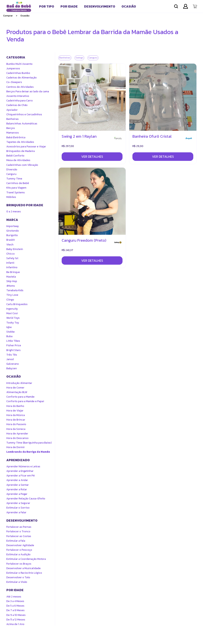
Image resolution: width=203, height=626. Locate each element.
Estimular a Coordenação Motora (26, 558)
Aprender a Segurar (18, 503)
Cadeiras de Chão (17, 105)
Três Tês (11, 354)
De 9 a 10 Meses (16, 615)
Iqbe (9, 327)
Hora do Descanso (17, 438)
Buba (9, 336)
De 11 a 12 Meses (15, 619)
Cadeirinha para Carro (19, 100)
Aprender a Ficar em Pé (20, 475)
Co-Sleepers (14, 82)
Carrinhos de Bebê (17, 183)
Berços (10, 128)
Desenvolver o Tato (18, 577)
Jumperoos (13, 68)
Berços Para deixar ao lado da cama (27, 91)
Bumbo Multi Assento (19, 63)
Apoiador (12, 109)
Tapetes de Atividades (20, 141)
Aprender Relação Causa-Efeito (25, 498)
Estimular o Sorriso (18, 507)
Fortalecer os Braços (18, 563)
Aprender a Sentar (17, 484)
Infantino (11, 267)
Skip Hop (11, 281)
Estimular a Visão (16, 581)
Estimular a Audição (18, 554)
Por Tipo (46, 6)
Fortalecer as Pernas (18, 526)
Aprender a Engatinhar (20, 471)
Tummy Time (14, 178)
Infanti (10, 262)
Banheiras (12, 118)
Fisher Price (13, 345)
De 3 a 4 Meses (15, 601)
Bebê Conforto (15, 155)
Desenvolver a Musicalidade (23, 568)
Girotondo (12, 230)
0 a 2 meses (13, 211)
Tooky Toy (12, 322)
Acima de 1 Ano (15, 624)
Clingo (10, 299)
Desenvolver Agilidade (20, 545)
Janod (10, 359)
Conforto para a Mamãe (20, 396)
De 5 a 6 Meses (15, 605)
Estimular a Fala (15, 540)
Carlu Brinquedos (17, 304)
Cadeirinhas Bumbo (18, 73)
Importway (12, 226)
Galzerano (12, 363)
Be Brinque (13, 272)
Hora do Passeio (16, 424)
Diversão (11, 169)
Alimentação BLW (16, 392)
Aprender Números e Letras (23, 466)
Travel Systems (15, 192)
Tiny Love (12, 294)
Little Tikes (13, 340)
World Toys (13, 317)
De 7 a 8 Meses (15, 610)
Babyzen (11, 368)
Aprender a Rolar (16, 489)
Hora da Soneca (15, 429)
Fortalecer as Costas (18, 536)
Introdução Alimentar (19, 383)
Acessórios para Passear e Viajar (26, 146)
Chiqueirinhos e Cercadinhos (24, 114)
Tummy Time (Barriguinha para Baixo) (29, 442)
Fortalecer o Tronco (18, 531)
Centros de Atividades (20, 86)
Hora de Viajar (14, 410)
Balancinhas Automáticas (21, 123)
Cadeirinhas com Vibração (22, 164)
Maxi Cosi (12, 313)
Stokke (10, 331)
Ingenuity (12, 308)
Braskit (10, 239)
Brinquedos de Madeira (20, 151)
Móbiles (11, 197)
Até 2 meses (13, 596)
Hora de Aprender (17, 433)
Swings (79, 57)
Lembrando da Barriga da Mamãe (28, 451)
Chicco (10, 253)
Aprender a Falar (16, 512)
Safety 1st (12, 258)
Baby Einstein (14, 249)
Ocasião (129, 6)
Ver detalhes (92, 156)
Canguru (11, 174)
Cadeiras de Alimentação (21, 77)
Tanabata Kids (14, 290)
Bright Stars (13, 350)
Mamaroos (12, 132)
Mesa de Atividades (18, 160)
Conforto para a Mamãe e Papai (25, 401)
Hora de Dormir (15, 447)
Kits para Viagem (16, 187)
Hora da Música (15, 415)
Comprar (8, 15)
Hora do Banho (15, 406)
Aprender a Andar (17, 480)
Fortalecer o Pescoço (19, 549)
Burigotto (12, 235)
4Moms (10, 285)
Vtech (9, 244)
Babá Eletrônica (15, 137)
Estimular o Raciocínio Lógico (24, 572)
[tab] (46, 6)
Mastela (11, 276)
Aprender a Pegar (16, 493)
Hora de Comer (15, 387)
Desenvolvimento (99, 6)
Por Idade (69, 6)
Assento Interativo (17, 95)
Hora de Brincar (15, 419)
